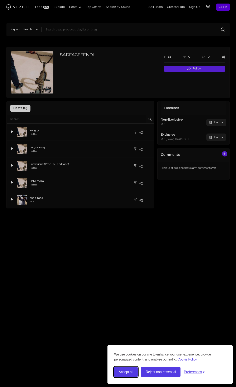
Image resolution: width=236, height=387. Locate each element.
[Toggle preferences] (194, 372)
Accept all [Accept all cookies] (126, 372)
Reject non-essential (161, 372)
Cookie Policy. (187, 359)
